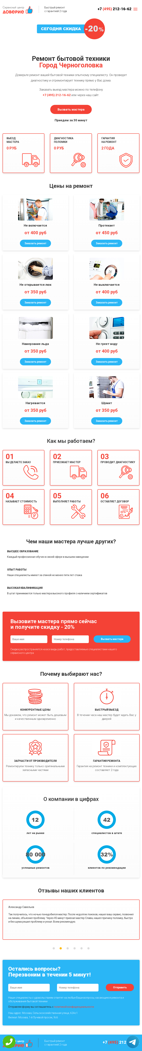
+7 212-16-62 (114, 9)
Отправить (120, 987)
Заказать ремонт (35, 243)
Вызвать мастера (71, 109)
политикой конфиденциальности (74, 1006)
